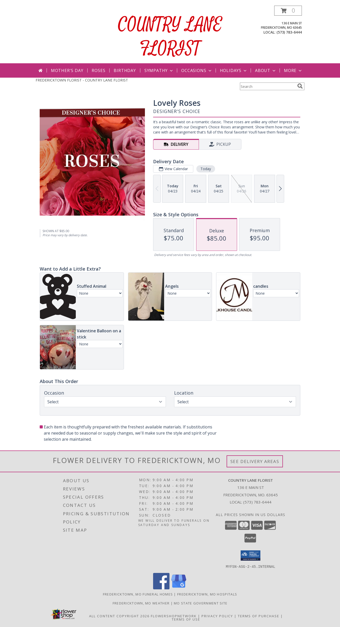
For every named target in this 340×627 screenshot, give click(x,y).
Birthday (125, 70)
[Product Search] (267, 86)
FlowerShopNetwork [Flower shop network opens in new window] (174, 615)
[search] (300, 86)
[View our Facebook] (161, 587)
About (266, 70)
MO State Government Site (200, 603)
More (293, 70)
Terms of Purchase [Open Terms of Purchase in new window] (258, 615)
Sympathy (159, 70)
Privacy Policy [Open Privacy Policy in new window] (217, 615)
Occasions (196, 70)
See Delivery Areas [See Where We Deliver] (254, 461)
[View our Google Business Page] (179, 587)
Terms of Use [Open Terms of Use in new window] (186, 619)
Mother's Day (67, 70)
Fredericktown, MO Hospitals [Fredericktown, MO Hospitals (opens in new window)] (207, 594)
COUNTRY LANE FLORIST (170, 37)
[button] (288, 11)
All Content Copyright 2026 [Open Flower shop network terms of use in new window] (119, 615)
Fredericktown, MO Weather (141, 603)
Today (205, 168)
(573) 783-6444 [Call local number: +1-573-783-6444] (289, 32)
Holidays (234, 70)
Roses (98, 70)
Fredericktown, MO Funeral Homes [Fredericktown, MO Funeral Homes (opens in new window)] (138, 594)
